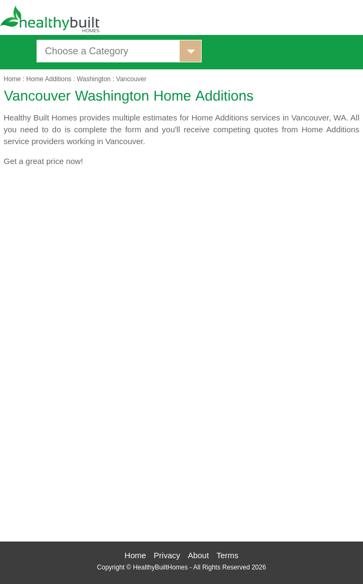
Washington (94, 79)
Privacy (167, 555)
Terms (228, 555)
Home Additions (49, 79)
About (198, 555)
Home (12, 79)
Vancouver (131, 79)
